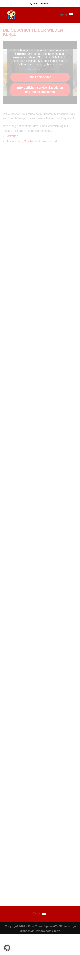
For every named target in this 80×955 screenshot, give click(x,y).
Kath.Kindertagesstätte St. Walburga (52, 926)
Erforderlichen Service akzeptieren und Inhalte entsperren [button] (40, 89)
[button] (7, 948)
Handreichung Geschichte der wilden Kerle (32, 141)
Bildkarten (12, 136)
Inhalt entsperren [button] (40, 77)
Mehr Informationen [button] (40, 69)
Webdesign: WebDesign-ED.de (40, 930)
